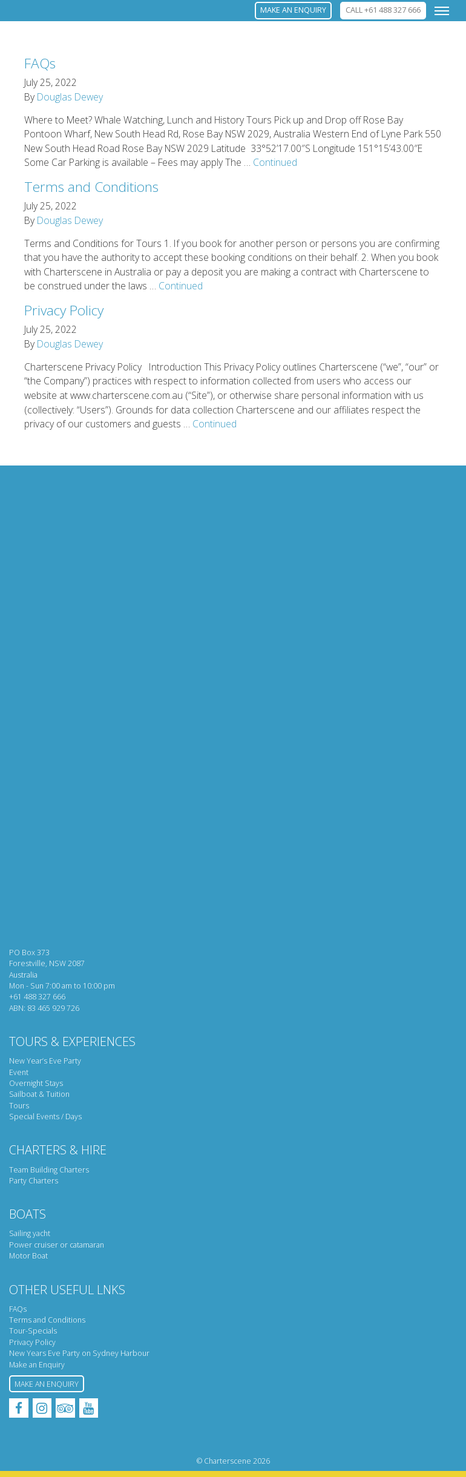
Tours (19, 1105)
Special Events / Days (45, 1116)
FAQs (40, 63)
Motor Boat (28, 1256)
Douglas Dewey (70, 97)
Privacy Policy (63, 310)
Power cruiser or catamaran (56, 1245)
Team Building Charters (49, 1170)
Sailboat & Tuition (39, 1094)
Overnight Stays (36, 1083)
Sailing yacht (29, 1233)
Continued (275, 162)
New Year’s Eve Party (45, 1061)
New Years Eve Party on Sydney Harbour (79, 1353)
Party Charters (33, 1181)
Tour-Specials (33, 1331)
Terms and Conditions (91, 186)
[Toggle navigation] (442, 10)
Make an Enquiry (37, 1365)
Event (18, 1072)
